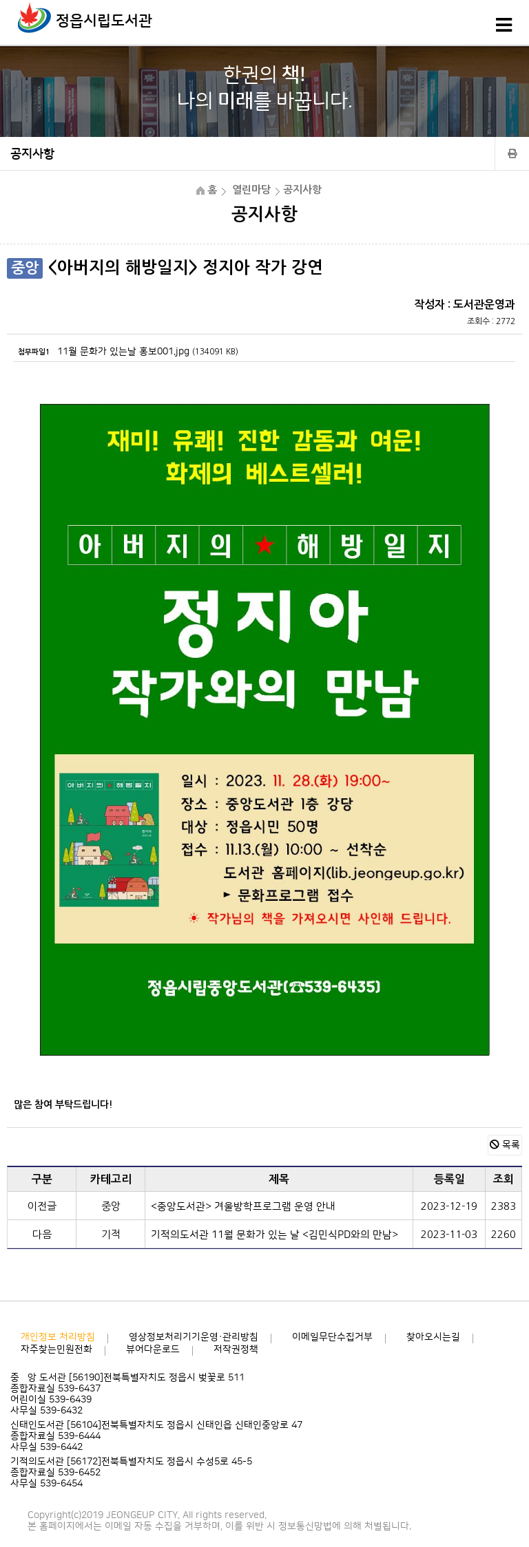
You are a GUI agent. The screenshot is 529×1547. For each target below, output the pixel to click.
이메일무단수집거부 (332, 1337)
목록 (505, 1145)
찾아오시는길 (433, 1337)
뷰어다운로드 (153, 1349)
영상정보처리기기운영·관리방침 (193, 1337)
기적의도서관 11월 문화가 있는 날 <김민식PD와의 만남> (274, 1235)
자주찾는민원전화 (56, 1349)
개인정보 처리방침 (58, 1337)
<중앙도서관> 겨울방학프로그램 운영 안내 (243, 1207)
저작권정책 (236, 1349)
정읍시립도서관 (104, 21)
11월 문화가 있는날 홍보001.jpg (123, 351)
